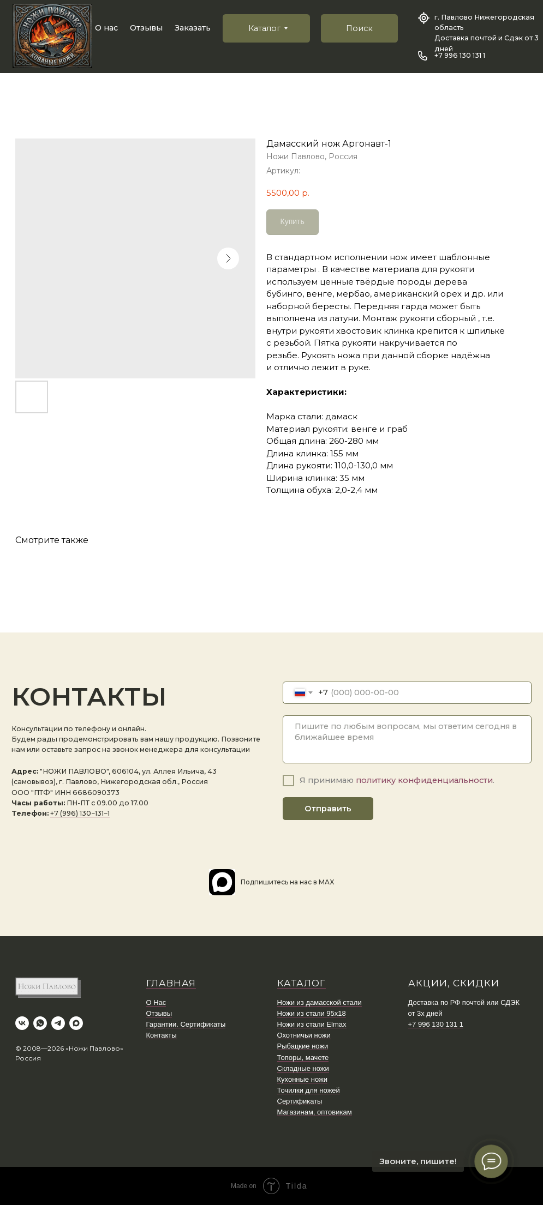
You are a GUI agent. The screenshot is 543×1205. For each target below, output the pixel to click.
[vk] (22, 1023)
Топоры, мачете (303, 1057)
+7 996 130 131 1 (459, 55)
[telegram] (58, 1023)
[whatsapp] (40, 1023)
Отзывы (146, 28)
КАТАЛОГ (301, 983)
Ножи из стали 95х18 (311, 1013)
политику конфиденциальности (424, 780)
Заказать (193, 28)
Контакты (161, 1035)
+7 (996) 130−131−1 (80, 813)
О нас (106, 28)
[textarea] (407, 739)
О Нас (156, 1002)
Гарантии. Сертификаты (186, 1024)
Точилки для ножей (308, 1090)
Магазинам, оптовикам (314, 1112)
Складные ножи (303, 1068)
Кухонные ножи (302, 1079)
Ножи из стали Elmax (312, 1024)
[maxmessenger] (76, 1023)
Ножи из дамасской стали (319, 1002)
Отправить (328, 809)
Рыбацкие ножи (303, 1046)
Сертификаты (300, 1101)
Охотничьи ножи (304, 1035)
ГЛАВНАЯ (171, 983)
